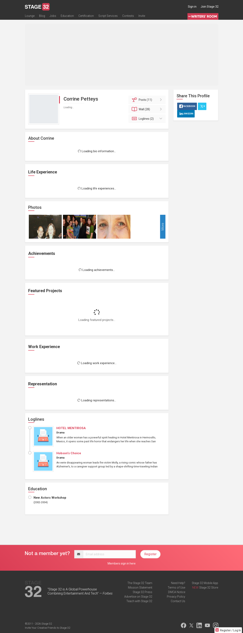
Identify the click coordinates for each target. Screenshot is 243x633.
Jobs (53, 15)
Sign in (192, 6)
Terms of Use (176, 587)
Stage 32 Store (208, 587)
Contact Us (178, 601)
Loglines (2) (148, 118)
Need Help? (178, 583)
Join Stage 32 (210, 6)
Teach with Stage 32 (139, 601)
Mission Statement (140, 587)
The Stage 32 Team (139, 583)
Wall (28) (148, 109)
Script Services (108, 15)
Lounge (30, 15)
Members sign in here (122, 563)
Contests (128, 15)
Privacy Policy (176, 596)
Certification (86, 15)
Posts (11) (148, 99)
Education (67, 15)
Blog (42, 15)
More (163, 227)
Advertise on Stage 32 (138, 596)
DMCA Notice (176, 592)
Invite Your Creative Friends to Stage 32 (47, 627)
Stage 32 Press (142, 592)
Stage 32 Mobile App (205, 583)
